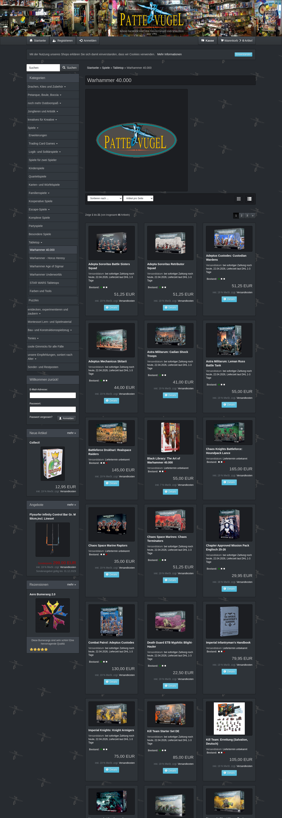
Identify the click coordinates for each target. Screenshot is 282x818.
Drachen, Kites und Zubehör (47, 86)
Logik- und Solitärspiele (45, 151)
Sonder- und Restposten (43, 367)
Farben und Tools (40, 291)
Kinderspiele (36, 168)
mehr (71, 433)
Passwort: (35, 403)
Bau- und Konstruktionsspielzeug (50, 330)
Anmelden (66, 418)
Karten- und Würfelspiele (44, 184)
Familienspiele (39, 193)
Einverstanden (243, 54)
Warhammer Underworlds (46, 274)
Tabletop (35, 242)
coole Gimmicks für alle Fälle (46, 346)
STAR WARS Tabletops (44, 282)
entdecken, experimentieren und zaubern (48, 311)
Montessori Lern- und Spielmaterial (49, 321)
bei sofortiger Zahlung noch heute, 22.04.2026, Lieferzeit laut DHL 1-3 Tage (111, 277)
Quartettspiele (37, 176)
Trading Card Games (43, 143)
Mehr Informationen (169, 54)
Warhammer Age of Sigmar (47, 266)
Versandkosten (68, 491)
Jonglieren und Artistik (43, 111)
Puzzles (34, 300)
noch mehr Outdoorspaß (44, 103)
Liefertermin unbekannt (117, 459)
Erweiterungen (38, 135)
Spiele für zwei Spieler (43, 160)
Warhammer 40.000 (42, 249)
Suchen (69, 67)
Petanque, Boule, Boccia (44, 94)
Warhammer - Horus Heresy (47, 258)
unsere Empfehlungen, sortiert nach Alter (50, 356)
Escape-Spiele (39, 209)
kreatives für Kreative (42, 119)
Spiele (33, 127)
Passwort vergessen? (41, 417)
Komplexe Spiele (39, 217)
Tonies (33, 338)
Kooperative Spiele (40, 201)
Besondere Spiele (40, 234)
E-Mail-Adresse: (39, 389)
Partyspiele (36, 226)
